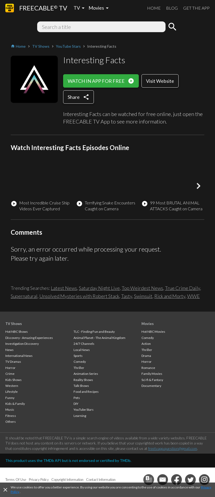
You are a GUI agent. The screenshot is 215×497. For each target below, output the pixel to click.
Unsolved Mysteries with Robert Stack (79, 296)
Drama (146, 356)
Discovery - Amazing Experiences (29, 338)
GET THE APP (196, 7)
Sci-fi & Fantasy (152, 380)
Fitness (10, 416)
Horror (10, 368)
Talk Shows (81, 386)
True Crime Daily (182, 288)
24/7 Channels (84, 344)
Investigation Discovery (22, 344)
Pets (77, 398)
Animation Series (86, 374)
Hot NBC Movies (153, 332)
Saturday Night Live (99, 288)
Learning (80, 416)
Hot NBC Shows (16, 332)
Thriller (79, 368)
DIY (76, 404)
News (9, 350)
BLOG (172, 7)
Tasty (126, 296)
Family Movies (151, 374)
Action (146, 344)
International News (19, 356)
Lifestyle (11, 392)
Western (11, 386)
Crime (9, 374)
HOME (154, 7)
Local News (82, 350)
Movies (147, 324)
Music (9, 410)
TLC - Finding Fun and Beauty (94, 332)
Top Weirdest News (142, 288)
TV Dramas (13, 362)
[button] (198, 186)
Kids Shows (13, 380)
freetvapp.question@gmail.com (172, 448)
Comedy (80, 362)
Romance (148, 368)
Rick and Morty (169, 296)
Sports (78, 356)
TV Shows (13, 324)
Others (10, 422)
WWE (193, 296)
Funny (9, 398)
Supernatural (24, 296)
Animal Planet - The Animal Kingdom (99, 338)
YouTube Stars (84, 410)
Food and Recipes (86, 392)
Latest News (64, 288)
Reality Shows (83, 380)
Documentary (151, 386)
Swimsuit (143, 296)
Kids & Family (15, 404)
